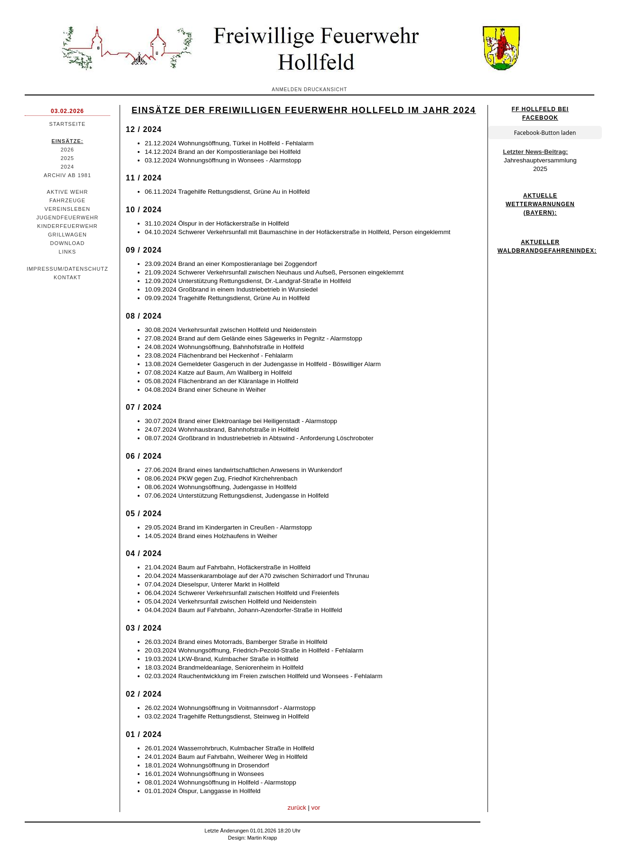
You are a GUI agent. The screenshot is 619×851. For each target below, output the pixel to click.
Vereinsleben (67, 209)
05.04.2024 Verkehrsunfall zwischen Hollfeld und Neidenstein (231, 601)
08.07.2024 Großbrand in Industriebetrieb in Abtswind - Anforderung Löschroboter (259, 438)
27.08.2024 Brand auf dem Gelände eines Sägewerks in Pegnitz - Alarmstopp (253, 338)
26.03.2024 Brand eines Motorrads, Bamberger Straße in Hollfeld (236, 641)
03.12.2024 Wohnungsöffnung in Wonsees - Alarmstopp (223, 160)
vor (315, 807)
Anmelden (287, 89)
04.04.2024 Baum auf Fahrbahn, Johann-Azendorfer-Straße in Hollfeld (243, 610)
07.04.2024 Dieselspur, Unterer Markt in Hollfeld (212, 584)
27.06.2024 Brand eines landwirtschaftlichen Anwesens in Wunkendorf (243, 469)
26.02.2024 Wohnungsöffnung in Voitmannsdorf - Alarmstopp (230, 707)
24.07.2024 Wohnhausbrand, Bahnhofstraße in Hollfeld (222, 429)
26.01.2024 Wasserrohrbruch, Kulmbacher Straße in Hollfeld (229, 748)
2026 (67, 149)
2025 (67, 158)
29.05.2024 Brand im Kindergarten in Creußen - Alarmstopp (228, 527)
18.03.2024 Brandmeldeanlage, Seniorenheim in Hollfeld (224, 667)
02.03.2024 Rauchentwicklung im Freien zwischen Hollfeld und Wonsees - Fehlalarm (264, 676)
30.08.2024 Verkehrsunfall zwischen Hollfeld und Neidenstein (231, 329)
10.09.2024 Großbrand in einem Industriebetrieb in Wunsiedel (231, 289)
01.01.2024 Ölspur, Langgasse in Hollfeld (203, 790)
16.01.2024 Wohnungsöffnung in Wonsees (204, 773)
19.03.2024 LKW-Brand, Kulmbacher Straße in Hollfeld (222, 658)
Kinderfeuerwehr (67, 226)
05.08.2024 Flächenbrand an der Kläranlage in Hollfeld (221, 381)
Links (67, 252)
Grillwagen (67, 234)
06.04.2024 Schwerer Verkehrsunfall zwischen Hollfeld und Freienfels (242, 592)
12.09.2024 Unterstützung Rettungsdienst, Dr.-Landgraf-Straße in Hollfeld (248, 280)
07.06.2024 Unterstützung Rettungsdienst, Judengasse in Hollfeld (237, 495)
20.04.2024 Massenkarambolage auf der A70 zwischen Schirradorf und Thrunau (257, 575)
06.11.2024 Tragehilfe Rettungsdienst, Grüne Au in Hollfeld (227, 191)
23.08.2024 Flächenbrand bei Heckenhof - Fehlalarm (219, 355)
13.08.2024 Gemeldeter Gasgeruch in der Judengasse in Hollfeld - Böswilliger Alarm (263, 364)
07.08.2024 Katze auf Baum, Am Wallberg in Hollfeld (218, 372)
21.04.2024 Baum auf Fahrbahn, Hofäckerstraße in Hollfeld (227, 567)
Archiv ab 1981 (67, 175)
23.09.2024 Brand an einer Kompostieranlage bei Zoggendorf (231, 263)
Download (67, 243)
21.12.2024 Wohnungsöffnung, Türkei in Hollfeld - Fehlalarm (229, 143)
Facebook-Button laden (545, 133)
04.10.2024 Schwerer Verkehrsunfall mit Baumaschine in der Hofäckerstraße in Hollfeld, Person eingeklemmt (297, 232)
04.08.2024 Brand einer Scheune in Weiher (205, 389)
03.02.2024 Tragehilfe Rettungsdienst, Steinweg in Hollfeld (227, 716)
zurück (297, 807)
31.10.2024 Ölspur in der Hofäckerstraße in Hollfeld (217, 223)
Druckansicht (325, 89)
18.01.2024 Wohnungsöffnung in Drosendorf (207, 765)
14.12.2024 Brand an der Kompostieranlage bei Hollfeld (222, 151)
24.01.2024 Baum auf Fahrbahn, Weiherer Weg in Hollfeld (226, 756)
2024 (67, 167)
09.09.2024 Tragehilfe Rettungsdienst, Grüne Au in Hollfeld (227, 298)
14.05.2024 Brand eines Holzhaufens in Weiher (211, 535)
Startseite (67, 124)
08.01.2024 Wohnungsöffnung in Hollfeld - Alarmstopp (220, 782)
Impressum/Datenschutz (67, 269)
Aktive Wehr (67, 192)
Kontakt (67, 277)
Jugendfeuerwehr (68, 217)
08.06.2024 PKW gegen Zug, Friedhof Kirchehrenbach (221, 478)
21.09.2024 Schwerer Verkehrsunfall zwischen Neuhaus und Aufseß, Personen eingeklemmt (274, 272)
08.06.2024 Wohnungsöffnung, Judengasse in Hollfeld (221, 487)
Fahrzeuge (67, 200)
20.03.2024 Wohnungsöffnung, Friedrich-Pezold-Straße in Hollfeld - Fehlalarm (254, 650)
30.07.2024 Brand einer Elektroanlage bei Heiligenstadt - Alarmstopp (241, 421)
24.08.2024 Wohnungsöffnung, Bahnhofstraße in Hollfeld (224, 346)
